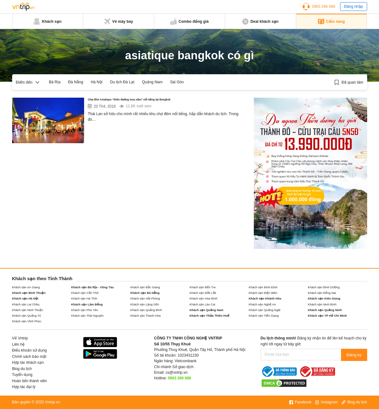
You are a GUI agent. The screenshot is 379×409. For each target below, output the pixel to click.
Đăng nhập (353, 6)
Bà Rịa (54, 82)
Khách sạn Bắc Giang (145, 287)
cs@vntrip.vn (176, 372)
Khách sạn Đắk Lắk (203, 293)
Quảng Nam (152, 82)
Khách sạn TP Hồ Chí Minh (327, 315)
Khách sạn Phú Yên (84, 310)
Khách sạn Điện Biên (263, 293)
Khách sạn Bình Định (263, 287)
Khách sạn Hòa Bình (204, 298)
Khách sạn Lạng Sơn (144, 304)
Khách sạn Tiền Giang (264, 315)
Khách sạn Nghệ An (262, 304)
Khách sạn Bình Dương (324, 287)
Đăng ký (354, 354)
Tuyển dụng (22, 374)
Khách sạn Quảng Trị (26, 315)
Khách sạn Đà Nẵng (145, 293)
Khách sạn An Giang (26, 287)
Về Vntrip (20, 338)
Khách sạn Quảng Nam (207, 310)
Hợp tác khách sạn (28, 362)
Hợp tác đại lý (24, 387)
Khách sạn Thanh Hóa (145, 315)
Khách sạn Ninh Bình (322, 304)
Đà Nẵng (75, 82)
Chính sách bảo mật (29, 356)
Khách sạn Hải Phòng (145, 298)
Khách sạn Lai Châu (26, 304)
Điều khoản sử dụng (29, 350)
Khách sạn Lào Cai (203, 304)
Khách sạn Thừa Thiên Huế (210, 315)
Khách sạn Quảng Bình (146, 310)
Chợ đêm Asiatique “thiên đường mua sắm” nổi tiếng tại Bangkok (160, 100)
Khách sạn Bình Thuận (29, 293)
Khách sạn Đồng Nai (322, 293)
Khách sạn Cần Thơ (84, 293)
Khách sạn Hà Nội (25, 298)
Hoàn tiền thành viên (29, 381)
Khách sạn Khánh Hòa (265, 298)
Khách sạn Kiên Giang (324, 298)
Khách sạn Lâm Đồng (87, 304)
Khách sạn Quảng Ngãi (265, 310)
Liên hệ (18, 344)
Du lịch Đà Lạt (122, 82)
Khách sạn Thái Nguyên (87, 315)
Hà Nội (96, 82)
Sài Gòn (177, 82)
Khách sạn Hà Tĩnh (84, 298)
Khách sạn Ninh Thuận (27, 310)
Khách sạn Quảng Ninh (325, 310)
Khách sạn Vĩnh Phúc (26, 321)
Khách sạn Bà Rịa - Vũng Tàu (92, 287)
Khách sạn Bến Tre (203, 287)
